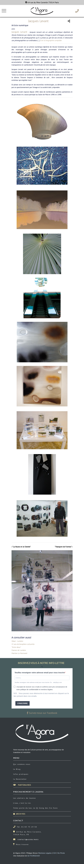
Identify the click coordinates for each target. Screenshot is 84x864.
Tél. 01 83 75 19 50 (27, 827)
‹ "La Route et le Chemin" (21, 547)
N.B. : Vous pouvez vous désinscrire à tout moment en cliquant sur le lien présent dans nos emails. (41, 694)
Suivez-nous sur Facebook (42, 713)
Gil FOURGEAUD (33, 856)
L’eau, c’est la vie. (22, 803)
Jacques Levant (19, 31)
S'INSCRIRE (22, 703)
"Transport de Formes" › (64, 547)
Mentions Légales (45, 853)
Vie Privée (61, 853)
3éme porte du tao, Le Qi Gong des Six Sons (35, 808)
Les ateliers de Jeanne (24, 798)
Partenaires (22, 785)
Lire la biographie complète (51, 40)
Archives (19, 814)
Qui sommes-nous (21, 764)
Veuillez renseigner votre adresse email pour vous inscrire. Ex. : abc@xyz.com (38, 682)
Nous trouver (22, 844)
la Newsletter (20, 779)
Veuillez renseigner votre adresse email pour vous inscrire (40, 673)
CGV (54, 853)
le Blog (17, 769)
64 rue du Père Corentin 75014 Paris (42, 2)
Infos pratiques (20, 774)
